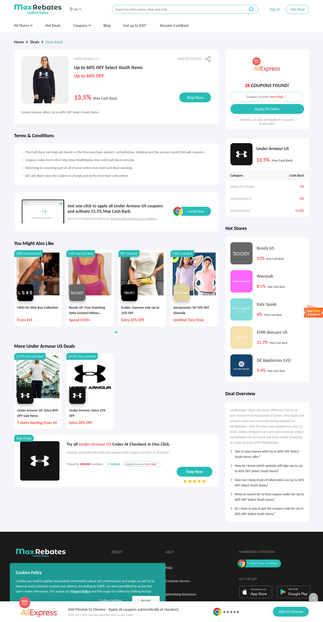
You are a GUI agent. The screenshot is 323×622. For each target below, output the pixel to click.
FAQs (169, 568)
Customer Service (178, 581)
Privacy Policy (80, 591)
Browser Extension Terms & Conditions (134, 218)
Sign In (274, 9)
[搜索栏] (176, 9)
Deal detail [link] (54, 42)
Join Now (297, 9)
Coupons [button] (82, 25)
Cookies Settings (110, 600)
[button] (75, 9)
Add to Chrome (291, 611)
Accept (146, 600)
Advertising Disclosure (181, 594)
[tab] (267, 452)
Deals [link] (34, 42)
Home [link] (19, 42)
